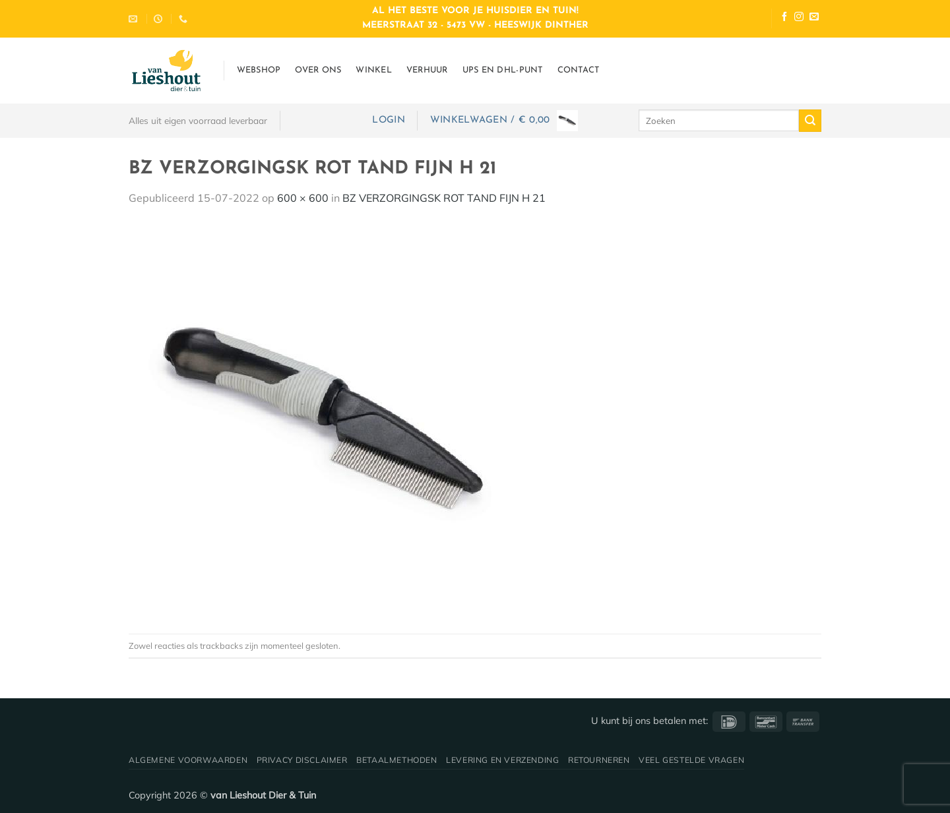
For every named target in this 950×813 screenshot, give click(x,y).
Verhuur (427, 70)
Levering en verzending (502, 760)
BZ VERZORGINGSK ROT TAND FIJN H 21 (444, 197)
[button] (388, 120)
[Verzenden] (810, 120)
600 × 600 (303, 197)
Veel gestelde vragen (691, 760)
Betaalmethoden (396, 760)
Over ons (318, 70)
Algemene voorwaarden (188, 760)
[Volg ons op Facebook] (784, 18)
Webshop (259, 70)
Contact (578, 70)
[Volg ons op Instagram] (799, 18)
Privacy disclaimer (302, 760)
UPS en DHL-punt (502, 70)
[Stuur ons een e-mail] (814, 18)
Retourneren (599, 760)
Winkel (374, 70)
